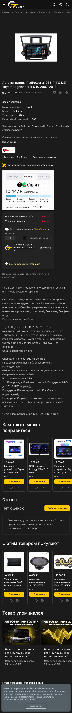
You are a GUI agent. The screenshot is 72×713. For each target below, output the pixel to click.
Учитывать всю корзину (37, 238)
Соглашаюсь (36, 706)
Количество (10, 233)
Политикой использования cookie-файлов (29, 698)
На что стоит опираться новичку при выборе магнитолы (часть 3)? (20, 653)
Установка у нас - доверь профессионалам (30, 165)
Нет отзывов (15, 92)
